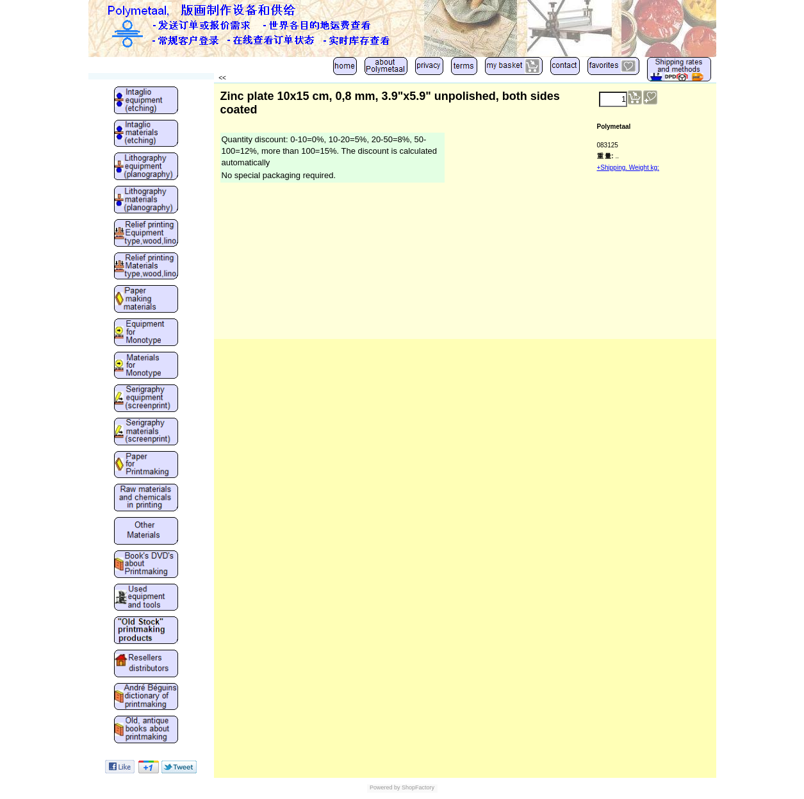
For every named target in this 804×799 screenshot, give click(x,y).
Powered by (385, 787)
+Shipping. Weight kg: (628, 167)
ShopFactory (417, 787)
